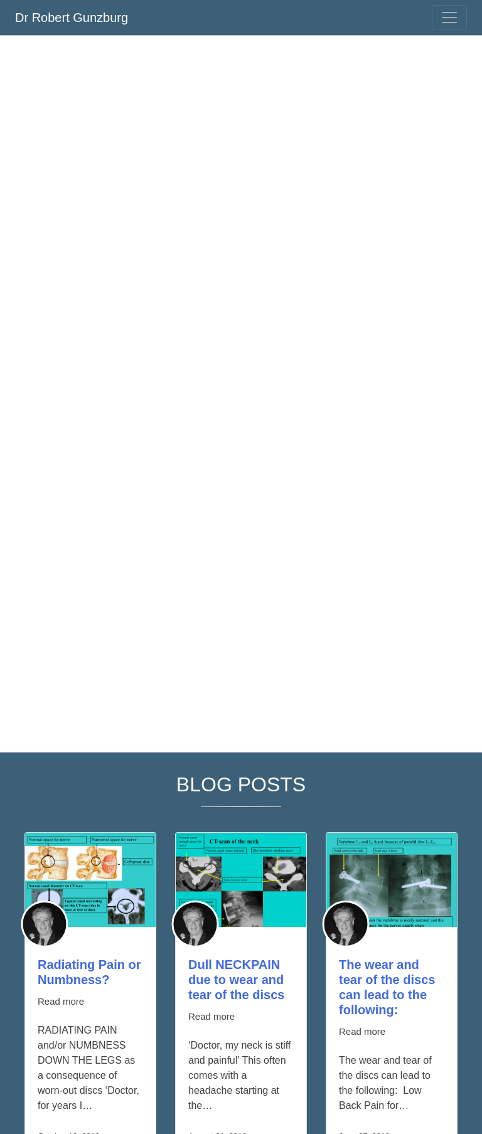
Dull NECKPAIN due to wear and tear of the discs (236, 980)
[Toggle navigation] (449, 17)
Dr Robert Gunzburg (71, 17)
